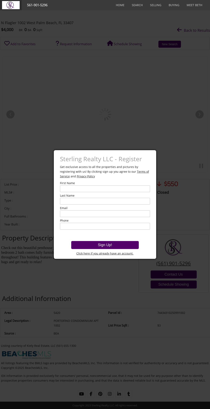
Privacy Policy (86, 176)
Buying (174, 5)
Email (64, 208)
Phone (64, 220)
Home (120, 5)
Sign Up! (105, 245)
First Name (67, 183)
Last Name (67, 195)
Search (137, 5)
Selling (155, 5)
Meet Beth (194, 5)
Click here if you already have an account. (104, 253)
